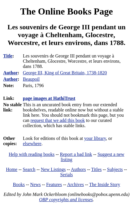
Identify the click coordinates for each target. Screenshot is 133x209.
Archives (75, 184)
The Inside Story (104, 184)
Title (7, 55)
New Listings (53, 169)
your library (95, 138)
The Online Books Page (66, 11)
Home (11, 169)
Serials (66, 174)
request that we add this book (57, 120)
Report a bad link (76, 154)
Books (19, 184)
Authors (78, 169)
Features (54, 184)
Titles (96, 169)
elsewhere (32, 143)
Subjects (115, 169)
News (35, 184)
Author (10, 72)
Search (29, 169)
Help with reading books (32, 154)
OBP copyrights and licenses (66, 199)
